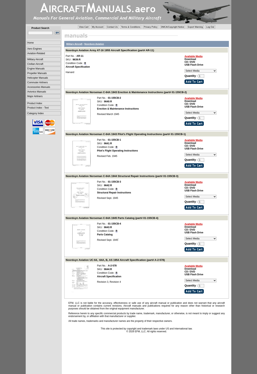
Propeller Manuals (37, 73)
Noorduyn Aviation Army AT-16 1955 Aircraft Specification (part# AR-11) (110, 50)
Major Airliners (35, 96)
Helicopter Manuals (37, 77)
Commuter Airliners (37, 82)
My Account (97, 27)
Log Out (210, 27)
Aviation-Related (36, 53)
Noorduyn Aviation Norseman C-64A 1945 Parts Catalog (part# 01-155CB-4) (112, 218)
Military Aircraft (35, 59)
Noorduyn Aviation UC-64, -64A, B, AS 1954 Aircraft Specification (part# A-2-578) (115, 259)
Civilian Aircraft (35, 64)
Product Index (34, 103)
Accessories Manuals (38, 87)
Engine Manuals (36, 68)
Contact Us (112, 27)
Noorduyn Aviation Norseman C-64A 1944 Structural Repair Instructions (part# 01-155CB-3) (122, 176)
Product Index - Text (38, 107)
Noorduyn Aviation (94, 44)
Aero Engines (34, 48)
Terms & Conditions (130, 27)
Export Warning (195, 27)
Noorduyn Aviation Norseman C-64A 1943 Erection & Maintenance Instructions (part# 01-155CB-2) (126, 92)
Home (30, 42)
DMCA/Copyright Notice (172, 27)
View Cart (83, 27)
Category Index (35, 113)
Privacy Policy (150, 27)
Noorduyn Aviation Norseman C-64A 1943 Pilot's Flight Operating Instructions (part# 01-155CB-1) (126, 134)
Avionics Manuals (36, 91)
